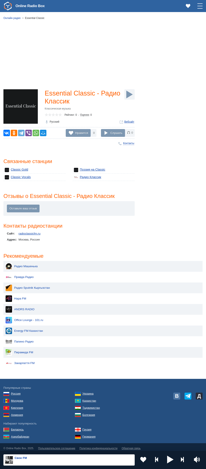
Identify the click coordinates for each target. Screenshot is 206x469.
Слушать (116, 132)
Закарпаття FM (20, 360)
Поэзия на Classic (89, 170)
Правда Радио (20, 274)
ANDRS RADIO (20, 307)
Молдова (17, 398)
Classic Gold (16, 170)
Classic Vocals (17, 177)
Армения (17, 412)
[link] (7, 6)
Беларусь (17, 427)
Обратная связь (131, 445)
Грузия (87, 427)
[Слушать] (129, 94)
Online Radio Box (30, 6)
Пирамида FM (19, 350)
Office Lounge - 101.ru (24, 317)
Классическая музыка (58, 109)
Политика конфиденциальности (98, 445)
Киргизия (17, 405)
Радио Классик (87, 177)
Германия (89, 434)
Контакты (128, 143)
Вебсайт (129, 122)
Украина (88, 391)
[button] (170, 460)
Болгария (88, 412)
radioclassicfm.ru (29, 234)
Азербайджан (20, 434)
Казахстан (89, 398)
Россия (16, 391)
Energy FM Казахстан (24, 328)
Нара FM (16, 296)
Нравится (81, 132)
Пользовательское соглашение (56, 445)
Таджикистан (91, 405)
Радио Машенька (22, 264)
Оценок (84, 115)
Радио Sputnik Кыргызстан (28, 285)
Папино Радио (20, 339)
